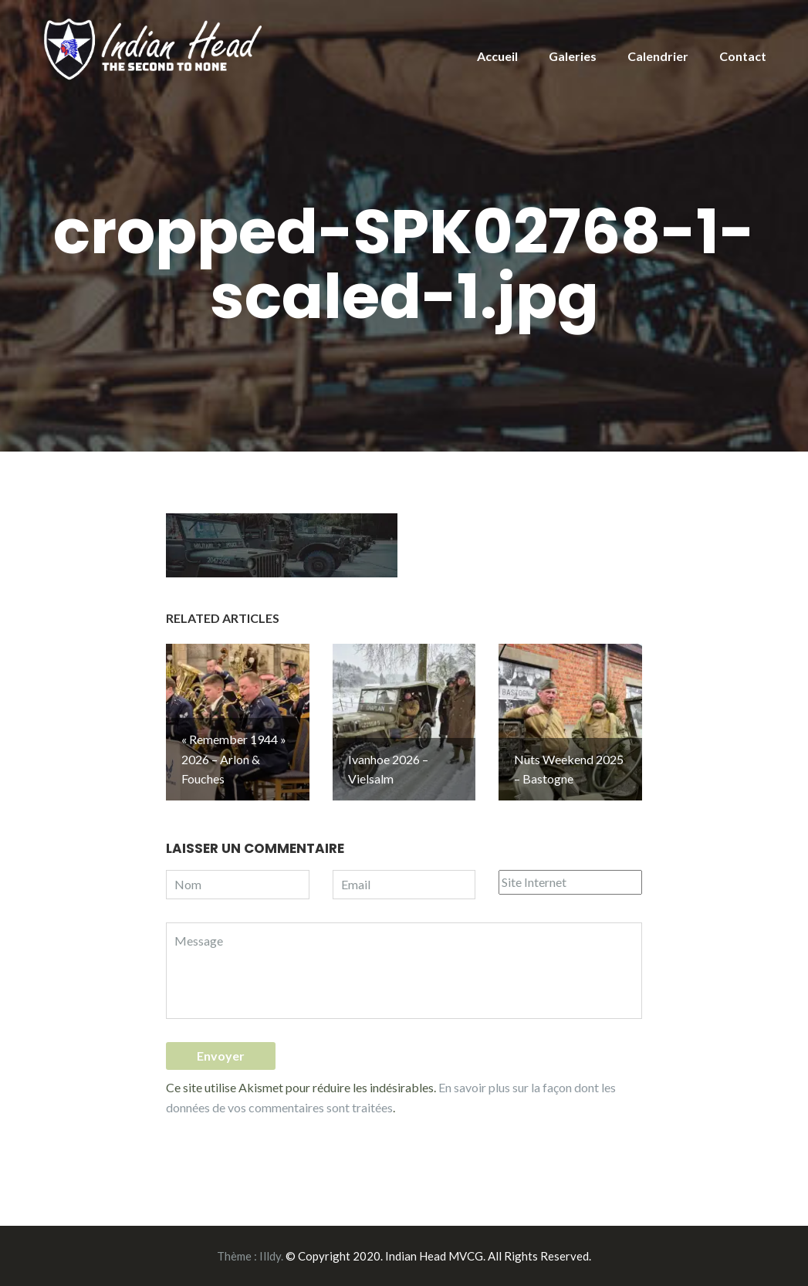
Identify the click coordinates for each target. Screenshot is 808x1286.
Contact (742, 56)
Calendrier (657, 56)
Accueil (497, 56)
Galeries (573, 56)
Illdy (270, 1256)
